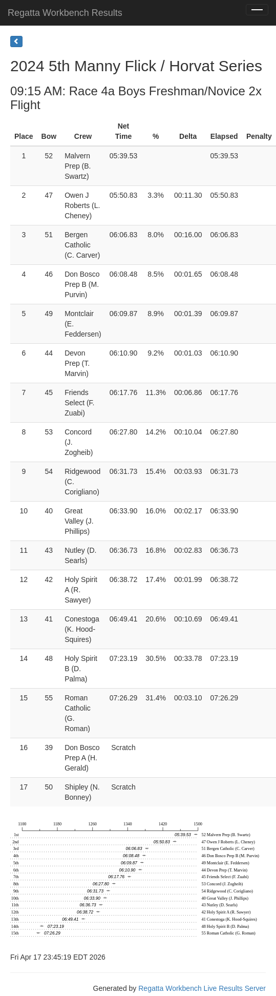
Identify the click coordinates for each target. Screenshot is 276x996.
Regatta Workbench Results (65, 13)
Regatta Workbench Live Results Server (202, 988)
